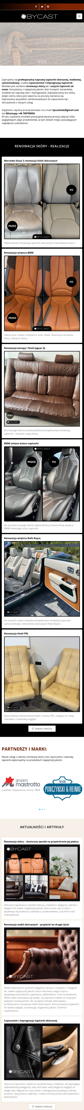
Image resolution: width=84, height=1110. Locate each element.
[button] (39, 809)
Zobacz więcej (42, 728)
